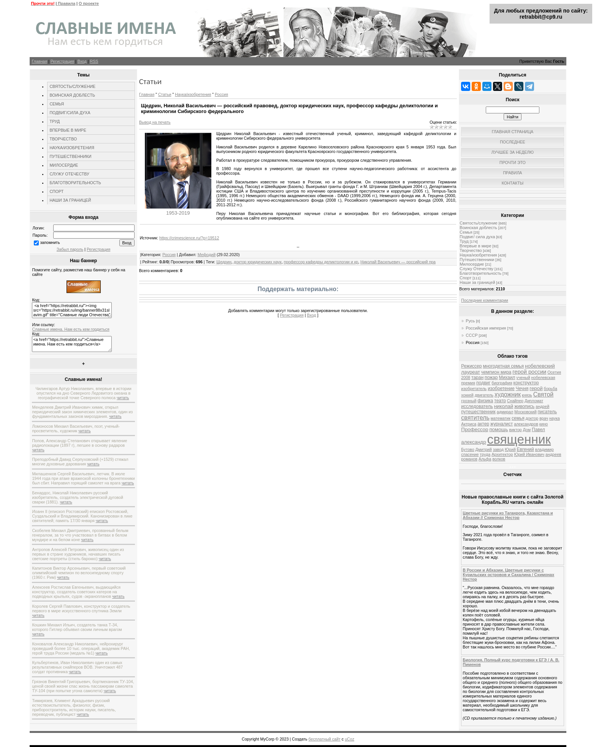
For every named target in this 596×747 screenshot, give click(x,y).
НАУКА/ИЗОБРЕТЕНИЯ (71, 147)
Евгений (525, 449)
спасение (470, 454)
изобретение (501, 388)
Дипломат (534, 400)
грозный (468, 400)
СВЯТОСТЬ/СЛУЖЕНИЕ (72, 86)
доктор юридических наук (258, 262)
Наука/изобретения (193, 94)
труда (485, 454)
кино (543, 424)
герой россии (529, 372)
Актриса (468, 424)
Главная (39, 61)
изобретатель (474, 388)
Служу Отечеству (476, 268)
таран (477, 377)
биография (501, 383)
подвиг (483, 382)
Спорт (465, 278)
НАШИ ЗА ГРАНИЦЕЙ (70, 200)
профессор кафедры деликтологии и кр (321, 262)
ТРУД (54, 121)
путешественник (478, 411)
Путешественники (477, 259)
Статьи (164, 94)
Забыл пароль (70, 249)
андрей (542, 406)
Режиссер (471, 366)
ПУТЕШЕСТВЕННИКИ (70, 156)
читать (123, 397)
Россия (221, 94)
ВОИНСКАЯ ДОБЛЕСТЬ (72, 95)
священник (519, 439)
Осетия (554, 372)
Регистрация (62, 61)
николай (504, 406)
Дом (527, 429)
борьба (550, 388)
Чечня (522, 388)
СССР (471, 335)
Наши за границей (477, 282)
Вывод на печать (155, 122)
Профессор (474, 429)
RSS (94, 61)
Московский (525, 411)
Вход (82, 61)
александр (473, 442)
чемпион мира (496, 372)
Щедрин (223, 262)
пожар (491, 377)
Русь (470, 321)
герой (535, 388)
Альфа (485, 459)
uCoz (349, 739)
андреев (553, 454)
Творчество (471, 250)
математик (500, 418)
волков (498, 459)
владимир (544, 449)
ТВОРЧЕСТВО (63, 139)
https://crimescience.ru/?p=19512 (189, 238)
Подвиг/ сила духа (477, 236)
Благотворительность (480, 273)
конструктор (526, 382)
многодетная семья (503, 366)
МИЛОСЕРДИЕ (63, 165)
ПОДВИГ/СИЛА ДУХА (69, 112)
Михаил (507, 377)
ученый (523, 377)
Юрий (510, 449)
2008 (465, 377)
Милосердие (472, 264)
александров (526, 424)
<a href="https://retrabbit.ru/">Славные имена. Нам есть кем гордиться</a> (72, 344)
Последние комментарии (484, 300)
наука (554, 418)
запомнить (50, 242)
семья (518, 418)
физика (485, 400)
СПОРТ (56, 191)
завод (498, 449)
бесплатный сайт (325, 739)
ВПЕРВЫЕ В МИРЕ (67, 130)
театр (500, 400)
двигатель (484, 395)
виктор (515, 429)
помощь (498, 429)
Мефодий (207, 254)
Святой (543, 394)
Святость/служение (478, 223)
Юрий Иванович (529, 454)
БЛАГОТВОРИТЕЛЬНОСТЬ (75, 182)
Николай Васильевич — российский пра (398, 262)
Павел (538, 429)
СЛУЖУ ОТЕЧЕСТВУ (69, 174)
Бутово (467, 449)
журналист (501, 424)
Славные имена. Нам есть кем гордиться (70, 329)
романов (469, 459)
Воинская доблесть (478, 227)
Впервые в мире (475, 246)
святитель (475, 417)
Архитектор (502, 454)
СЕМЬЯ (56, 104)
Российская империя (486, 328)
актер (483, 424)
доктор (532, 418)
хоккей (467, 395)
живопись (524, 406)
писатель (547, 411)
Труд (464, 241)
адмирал (505, 411)
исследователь (477, 406)
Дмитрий (484, 449)
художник (508, 394)
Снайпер (515, 400)
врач (543, 418)
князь (527, 395)
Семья (466, 232)
